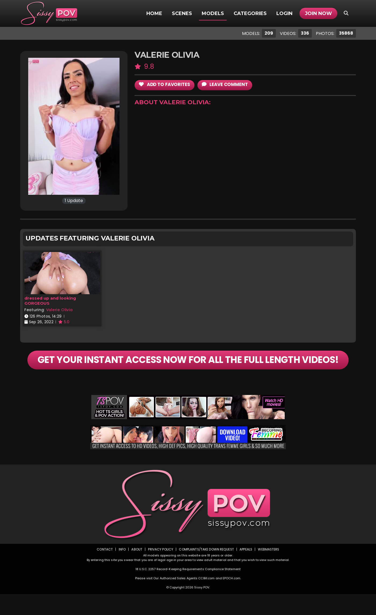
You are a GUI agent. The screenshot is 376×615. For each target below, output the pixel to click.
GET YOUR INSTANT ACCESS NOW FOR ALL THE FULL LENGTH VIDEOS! (187, 370)
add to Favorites (165, 84)
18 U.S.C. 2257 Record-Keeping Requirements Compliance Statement (188, 590)
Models (213, 13)
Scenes (182, 13)
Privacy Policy (160, 570)
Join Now (318, 13)
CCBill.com (206, 599)
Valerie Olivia (59, 309)
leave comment (226, 84)
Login (284, 13)
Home (154, 13)
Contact (104, 570)
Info (121, 570)
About (136, 570)
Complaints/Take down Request (206, 570)
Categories (250, 13)
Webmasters (269, 570)
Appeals (246, 570)
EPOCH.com (231, 599)
